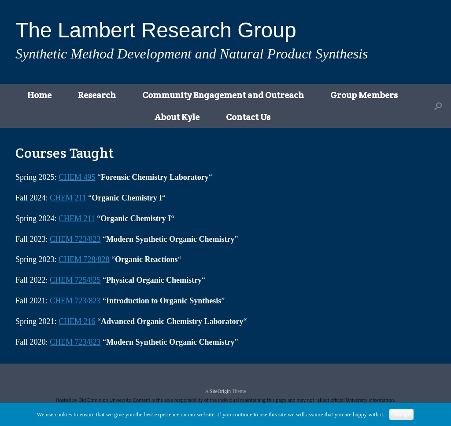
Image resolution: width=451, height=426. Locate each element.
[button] (438, 106)
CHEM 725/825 (75, 280)
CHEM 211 (68, 197)
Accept (401, 414)
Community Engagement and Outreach (223, 95)
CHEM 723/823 (75, 239)
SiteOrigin (220, 391)
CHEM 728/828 (84, 259)
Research (97, 95)
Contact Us (248, 117)
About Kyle (177, 117)
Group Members (364, 95)
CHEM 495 (77, 177)
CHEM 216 (77, 321)
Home (39, 95)
